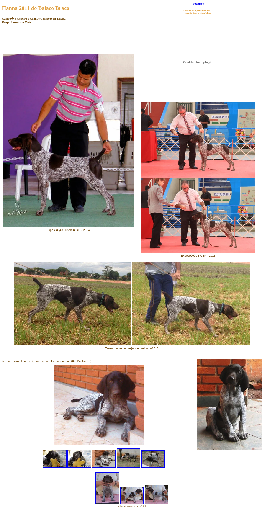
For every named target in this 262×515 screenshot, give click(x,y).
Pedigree (198, 3)
